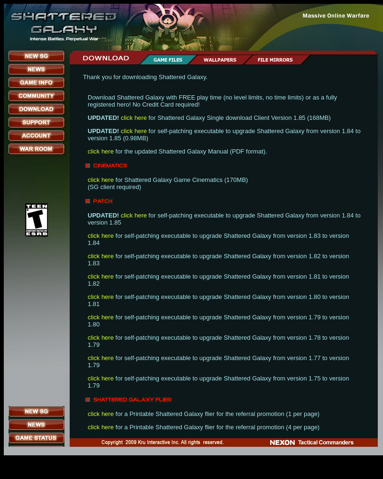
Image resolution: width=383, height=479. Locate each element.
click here (134, 117)
